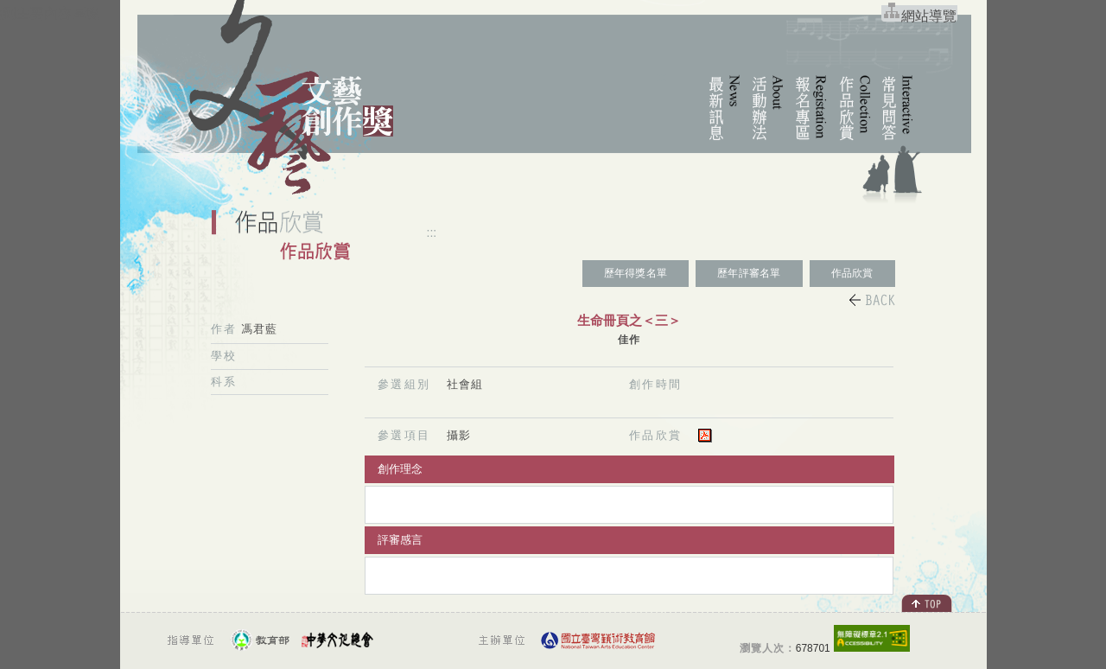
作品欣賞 (852, 273)
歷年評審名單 (748, 273)
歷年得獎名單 (635, 273)
